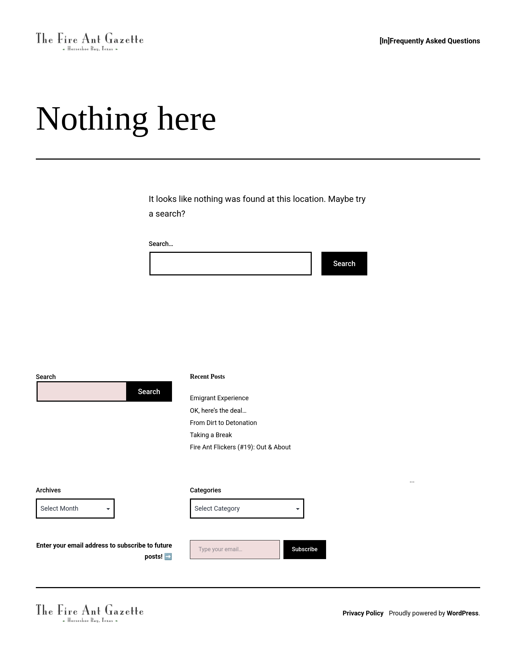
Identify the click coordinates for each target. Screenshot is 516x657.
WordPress (462, 613)
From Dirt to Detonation (223, 422)
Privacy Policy (363, 613)
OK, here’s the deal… (218, 410)
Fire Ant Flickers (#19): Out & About (240, 447)
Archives (48, 490)
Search (46, 377)
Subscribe (304, 549)
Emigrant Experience (219, 398)
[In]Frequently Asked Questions (429, 41)
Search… (161, 243)
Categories (205, 490)
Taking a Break (211, 435)
